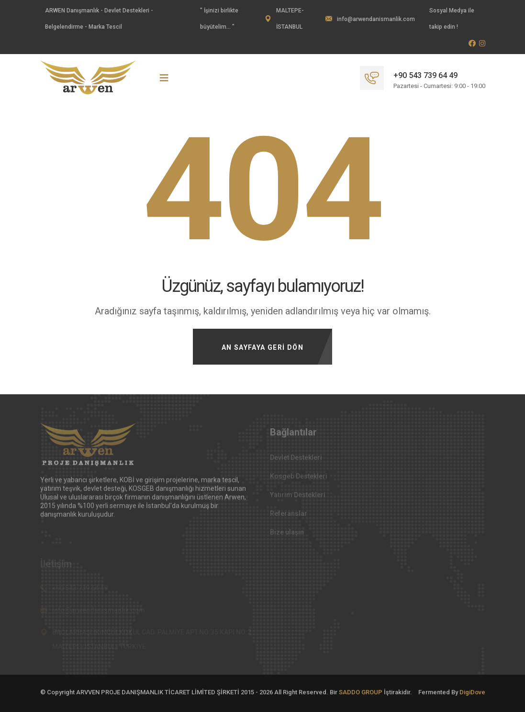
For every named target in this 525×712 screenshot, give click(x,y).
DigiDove (472, 692)
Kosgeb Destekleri (298, 478)
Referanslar (288, 516)
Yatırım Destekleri (297, 497)
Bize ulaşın (287, 534)
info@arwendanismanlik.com (376, 19)
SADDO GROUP (360, 692)
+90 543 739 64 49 (425, 75)
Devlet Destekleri (296, 460)
